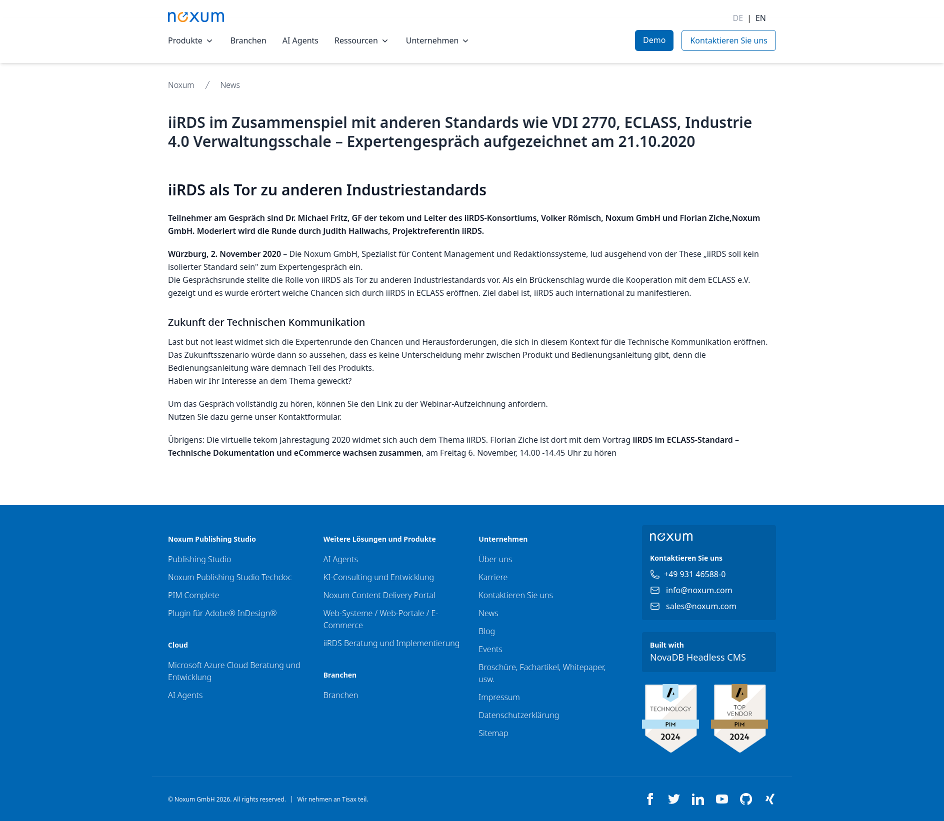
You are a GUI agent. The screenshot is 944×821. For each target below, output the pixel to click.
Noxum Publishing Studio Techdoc (230, 577)
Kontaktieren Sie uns (515, 595)
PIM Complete (194, 595)
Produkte (191, 40)
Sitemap (493, 733)
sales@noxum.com (701, 606)
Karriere (493, 577)
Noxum (181, 84)
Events (490, 649)
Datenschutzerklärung (518, 715)
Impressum (499, 697)
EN (761, 17)
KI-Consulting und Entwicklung (379, 577)
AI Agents (300, 40)
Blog (486, 631)
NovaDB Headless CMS (698, 657)
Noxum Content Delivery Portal (380, 595)
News (230, 84)
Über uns (495, 559)
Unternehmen (438, 40)
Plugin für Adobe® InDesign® (222, 613)
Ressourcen (362, 40)
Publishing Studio (199, 559)
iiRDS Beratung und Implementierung (392, 643)
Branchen (248, 40)
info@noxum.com (699, 590)
